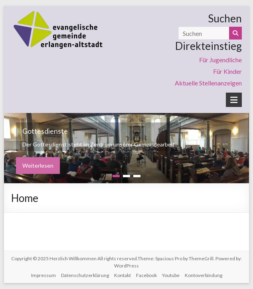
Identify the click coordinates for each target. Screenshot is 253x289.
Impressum (43, 275)
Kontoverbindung (203, 275)
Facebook (146, 275)
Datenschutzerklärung (85, 275)
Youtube (171, 275)
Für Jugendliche (220, 59)
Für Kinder (227, 71)
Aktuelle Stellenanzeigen (208, 83)
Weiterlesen (37, 165)
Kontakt (122, 275)
